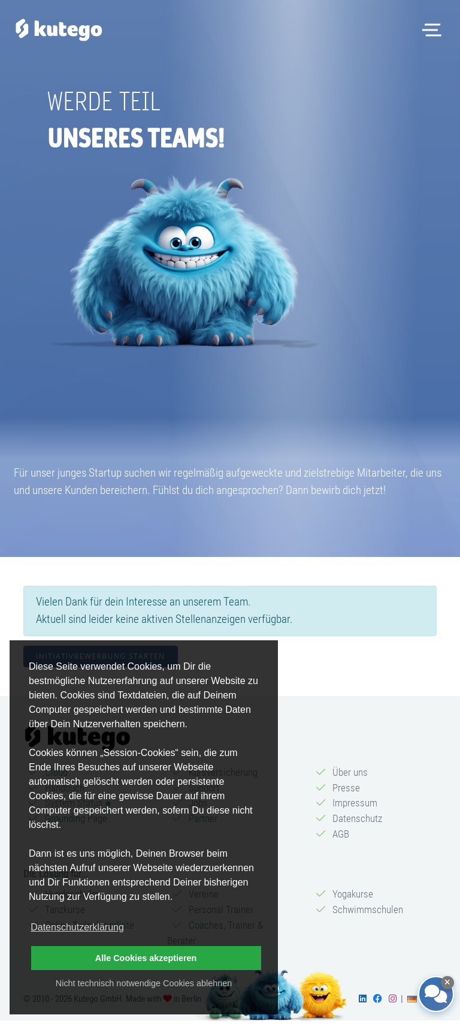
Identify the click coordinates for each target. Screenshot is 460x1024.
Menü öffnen (435, 22)
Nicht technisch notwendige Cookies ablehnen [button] (144, 983)
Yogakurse (352, 894)
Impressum (354, 803)
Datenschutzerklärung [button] (77, 927)
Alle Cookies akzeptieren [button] (146, 958)
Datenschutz (357, 818)
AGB (340, 834)
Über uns (350, 772)
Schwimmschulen (367, 909)
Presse (346, 788)
